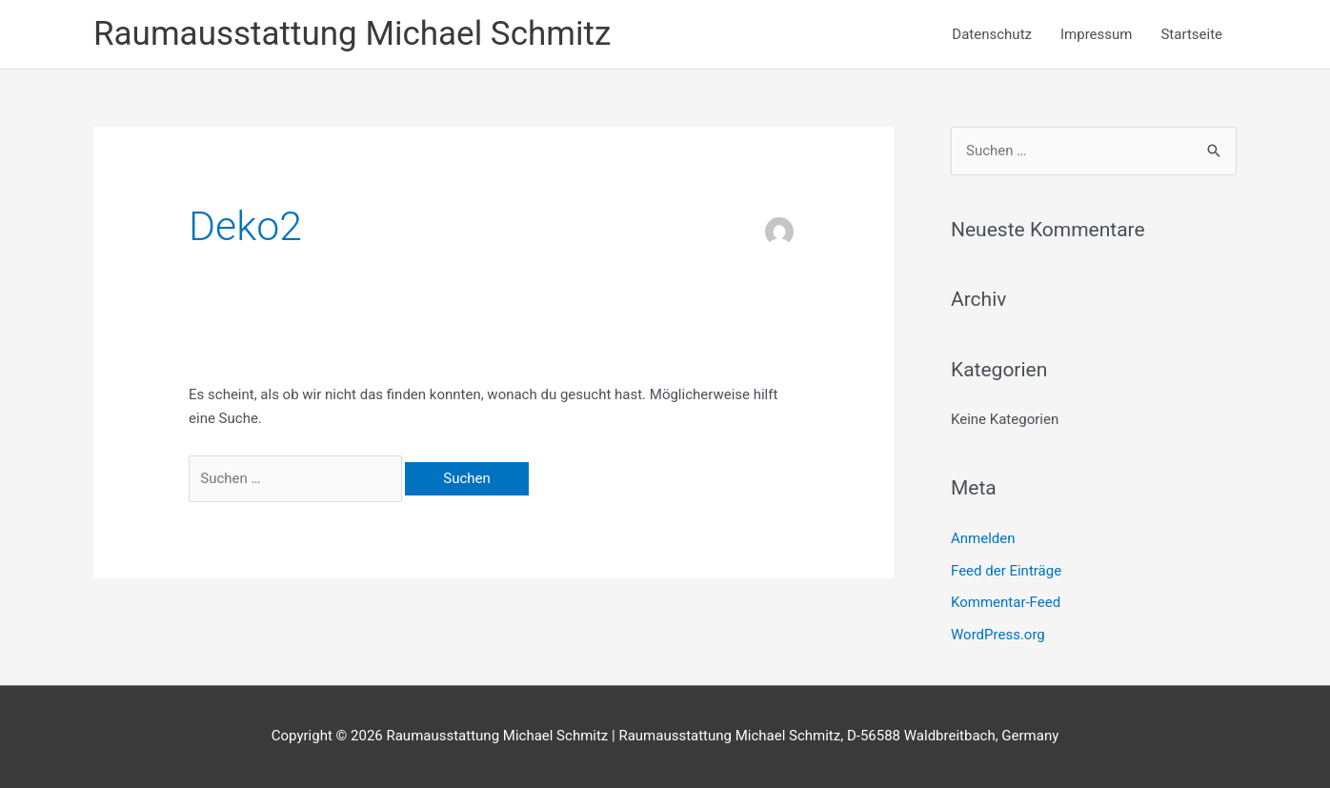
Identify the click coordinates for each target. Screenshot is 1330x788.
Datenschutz (992, 34)
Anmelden (983, 538)
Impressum (1096, 34)
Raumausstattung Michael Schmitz (352, 33)
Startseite (1191, 34)
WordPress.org (998, 634)
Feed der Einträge (1006, 570)
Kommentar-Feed (1005, 602)
